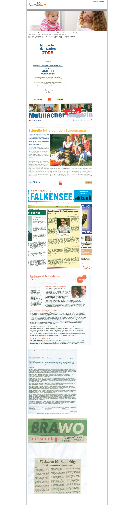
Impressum (95, 1)
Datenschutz (101, 1)
